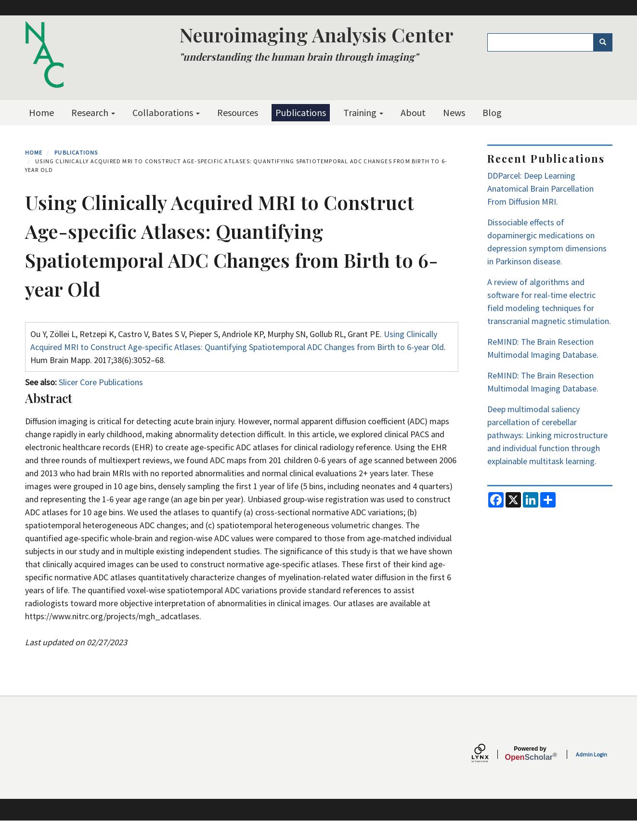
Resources (237, 112)
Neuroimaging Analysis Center (316, 34)
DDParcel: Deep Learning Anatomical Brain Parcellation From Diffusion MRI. (540, 188)
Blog (492, 112)
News (454, 112)
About (413, 112)
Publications (300, 112)
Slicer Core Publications (101, 382)
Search (605, 42)
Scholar (530, 753)
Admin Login (591, 754)
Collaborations (166, 112)
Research (93, 112)
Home (41, 112)
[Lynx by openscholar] (488, 754)
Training (363, 112)
